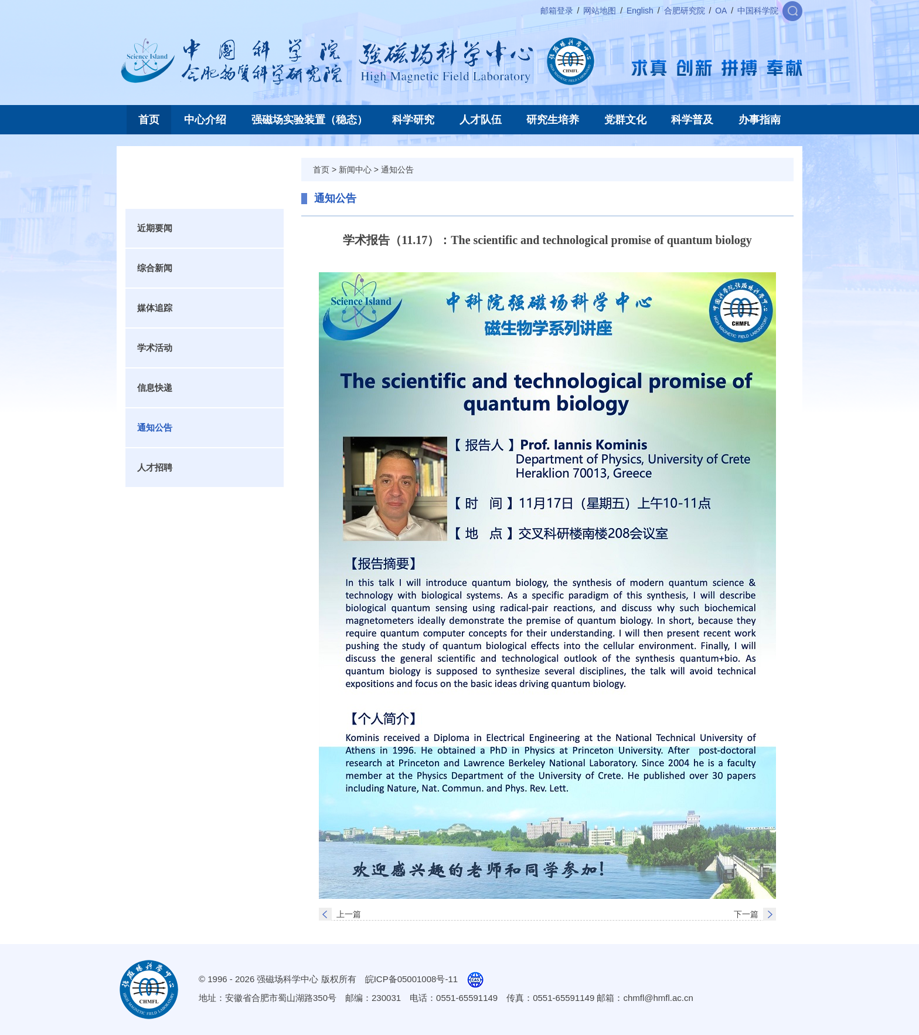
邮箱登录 (556, 10)
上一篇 (348, 914)
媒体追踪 (154, 308)
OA (721, 10)
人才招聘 (154, 467)
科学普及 (692, 120)
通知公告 (154, 427)
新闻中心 (355, 169)
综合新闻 (154, 268)
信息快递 (154, 388)
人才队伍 (481, 120)
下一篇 (746, 914)
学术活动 (154, 348)
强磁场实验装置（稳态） (309, 120)
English (640, 10)
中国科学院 (757, 10)
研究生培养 (552, 120)
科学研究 (413, 120)
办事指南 (759, 120)
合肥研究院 (684, 10)
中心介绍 (205, 120)
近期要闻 (154, 228)
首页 (148, 120)
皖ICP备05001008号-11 (411, 979)
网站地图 (599, 10)
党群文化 (625, 120)
